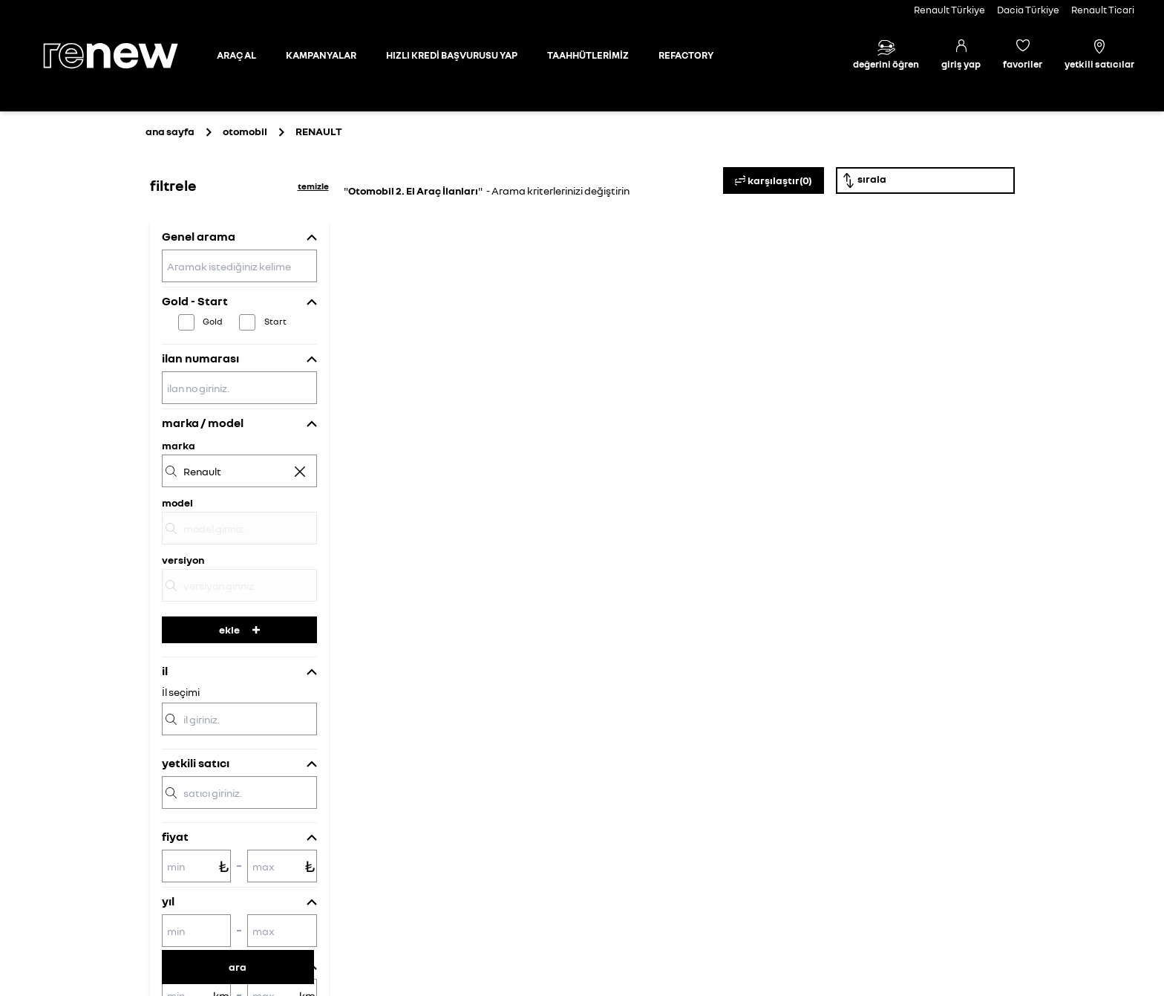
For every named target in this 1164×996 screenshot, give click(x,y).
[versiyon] (239, 585)
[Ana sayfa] (123, 55)
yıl (168, 901)
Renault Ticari (1102, 10)
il (165, 670)
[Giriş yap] (961, 55)
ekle (239, 629)
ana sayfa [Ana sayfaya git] (170, 131)
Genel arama (198, 236)
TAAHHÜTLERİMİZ (588, 55)
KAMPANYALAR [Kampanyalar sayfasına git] (321, 55)
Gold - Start (195, 300)
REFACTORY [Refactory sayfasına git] (685, 55)
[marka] (239, 471)
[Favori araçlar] (1022, 55)
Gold (213, 321)
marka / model (202, 422)
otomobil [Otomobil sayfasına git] (245, 131)
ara (237, 966)
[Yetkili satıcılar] (1099, 55)
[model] (239, 528)
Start (275, 321)
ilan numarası (200, 358)
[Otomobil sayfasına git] (236, 55)
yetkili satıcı (195, 762)
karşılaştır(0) (773, 180)
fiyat (175, 836)
